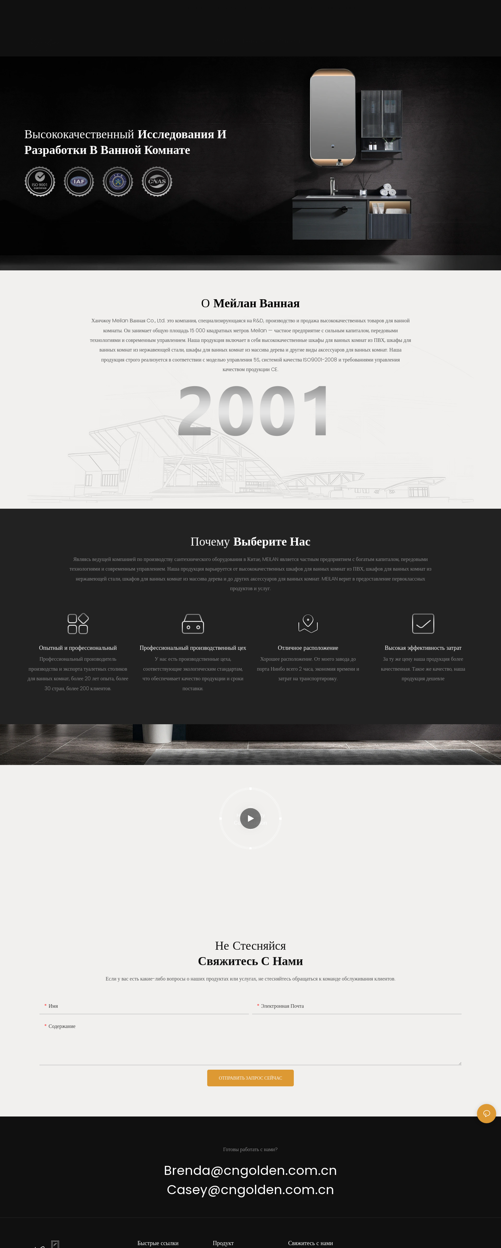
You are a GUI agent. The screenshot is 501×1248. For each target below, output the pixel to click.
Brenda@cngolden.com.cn (250, 1170)
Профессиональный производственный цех (193, 648)
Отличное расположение (308, 648)
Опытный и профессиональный (78, 648)
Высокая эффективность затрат (423, 648)
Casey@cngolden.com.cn (250, 1190)
